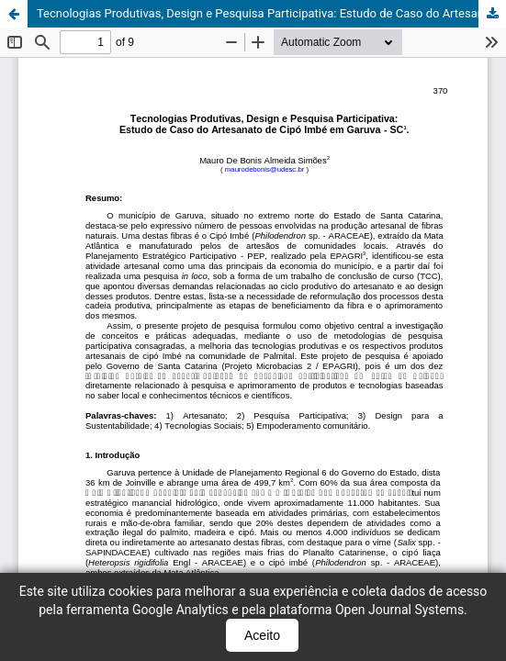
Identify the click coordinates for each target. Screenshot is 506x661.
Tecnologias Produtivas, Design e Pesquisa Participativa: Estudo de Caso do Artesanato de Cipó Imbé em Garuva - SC (271, 13)
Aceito (262, 635)
